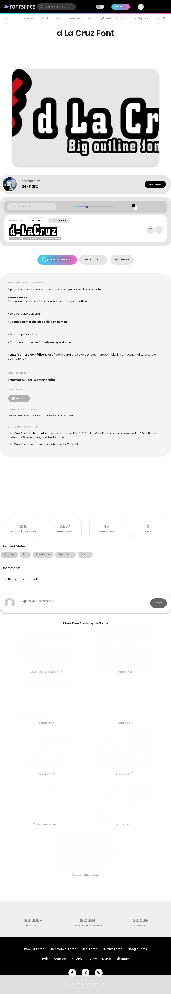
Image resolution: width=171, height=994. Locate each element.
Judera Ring (46, 774)
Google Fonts (137, 949)
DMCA (106, 958)
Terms (92, 958)
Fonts (10, 18)
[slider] (87, 207)
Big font (38, 433)
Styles (28, 18)
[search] (56, 6)
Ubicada (124, 723)
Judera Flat (124, 824)
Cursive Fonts (112, 949)
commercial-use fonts (87, 925)
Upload (120, 6)
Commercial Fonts (63, 949)
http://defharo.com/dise (26, 355)
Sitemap (122, 958)
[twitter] (85, 973)
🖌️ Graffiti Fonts (112, 18)
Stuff (161, 18)
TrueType (36, 220)
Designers (141, 18)
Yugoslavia (47, 723)
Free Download (57, 259)
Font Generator (80, 18)
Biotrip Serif (124, 774)
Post (158, 603)
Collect (93, 259)
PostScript (58, 220)
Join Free (158, 6)
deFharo (29, 186)
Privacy (77, 958)
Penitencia (124, 672)
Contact (155, 184)
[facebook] (72, 973)
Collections (50, 18)
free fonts (32, 925)
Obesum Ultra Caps (85, 875)
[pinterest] (99, 973)
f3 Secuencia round (46, 824)
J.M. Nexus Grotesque (46, 672)
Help (45, 958)
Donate (19, 398)
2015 (23, 526)
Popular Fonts (34, 949)
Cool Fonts (89, 949)
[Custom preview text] (31, 206)
